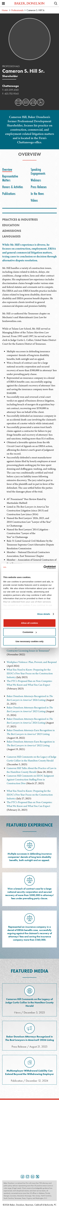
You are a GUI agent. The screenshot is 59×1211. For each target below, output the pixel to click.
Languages (11, 236)
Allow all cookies (29, 623)
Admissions (11, 231)
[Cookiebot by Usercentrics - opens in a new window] (43, 567)
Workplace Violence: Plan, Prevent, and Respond (32, 662)
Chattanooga (10, 86)
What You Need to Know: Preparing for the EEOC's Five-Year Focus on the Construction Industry (30, 673)
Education (10, 225)
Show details (43, 614)
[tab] (8, 169)
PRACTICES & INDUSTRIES (20, 220)
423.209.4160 (11, 89)
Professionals (17, 10)
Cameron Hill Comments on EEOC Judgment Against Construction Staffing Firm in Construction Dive (30, 779)
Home (5, 10)
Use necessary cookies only (29, 641)
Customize (30, 632)
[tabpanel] (29, 296)
